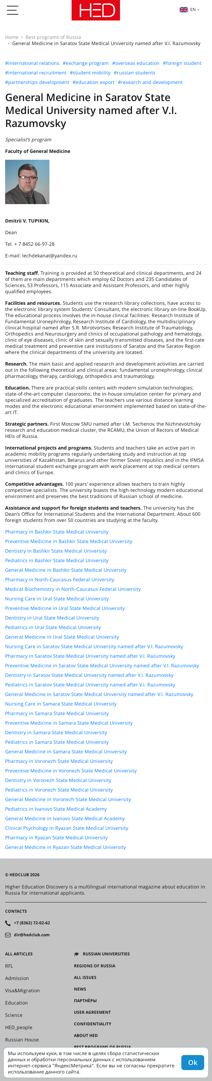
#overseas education (136, 63)
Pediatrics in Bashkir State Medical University (56, 560)
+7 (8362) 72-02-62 (32, 923)
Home (11, 37)
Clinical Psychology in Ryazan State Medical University (66, 828)
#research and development (150, 82)
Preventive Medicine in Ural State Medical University (65, 608)
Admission (17, 978)
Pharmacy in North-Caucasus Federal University (59, 580)
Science (13, 1015)
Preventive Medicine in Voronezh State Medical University (71, 771)
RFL (9, 966)
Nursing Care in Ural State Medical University (57, 599)
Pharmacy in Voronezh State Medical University (59, 761)
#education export (94, 82)
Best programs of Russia (53, 37)
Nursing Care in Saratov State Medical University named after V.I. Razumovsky (94, 646)
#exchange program (86, 63)
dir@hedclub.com (32, 935)
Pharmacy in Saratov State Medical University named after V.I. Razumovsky (90, 656)
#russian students (134, 73)
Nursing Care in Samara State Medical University (61, 704)
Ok (192, 1062)
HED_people (18, 1027)
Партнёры (85, 1001)
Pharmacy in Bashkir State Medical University (56, 532)
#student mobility (90, 73)
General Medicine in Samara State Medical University (66, 752)
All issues (85, 977)
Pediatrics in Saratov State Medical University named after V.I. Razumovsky (90, 685)
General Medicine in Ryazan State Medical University (65, 847)
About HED (86, 1035)
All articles (19, 954)
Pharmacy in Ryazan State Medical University (56, 838)
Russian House (22, 1040)
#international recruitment (35, 73)
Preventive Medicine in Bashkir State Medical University (68, 541)
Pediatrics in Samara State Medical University (57, 742)
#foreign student (182, 63)
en (187, 9)
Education (16, 1003)
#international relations (32, 63)
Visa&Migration (22, 990)
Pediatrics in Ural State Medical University (53, 627)
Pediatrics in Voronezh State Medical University (59, 790)
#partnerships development (37, 82)
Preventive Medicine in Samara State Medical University (69, 723)
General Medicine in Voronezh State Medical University (68, 799)
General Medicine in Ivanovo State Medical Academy (65, 818)
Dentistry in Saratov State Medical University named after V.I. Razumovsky (89, 675)
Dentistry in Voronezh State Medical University (58, 780)
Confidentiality (92, 1024)
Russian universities (106, 954)
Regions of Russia (94, 966)
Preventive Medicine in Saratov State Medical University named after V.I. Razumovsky (102, 666)
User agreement (92, 1012)
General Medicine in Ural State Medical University (62, 637)
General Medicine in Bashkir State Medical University (65, 570)
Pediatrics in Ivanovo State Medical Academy (56, 809)
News (80, 989)
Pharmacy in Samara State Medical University (57, 713)
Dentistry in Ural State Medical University (52, 618)
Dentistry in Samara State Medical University (56, 732)
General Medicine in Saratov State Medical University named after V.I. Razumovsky (99, 694)
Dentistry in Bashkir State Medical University (56, 551)
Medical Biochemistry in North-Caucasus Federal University (73, 589)
